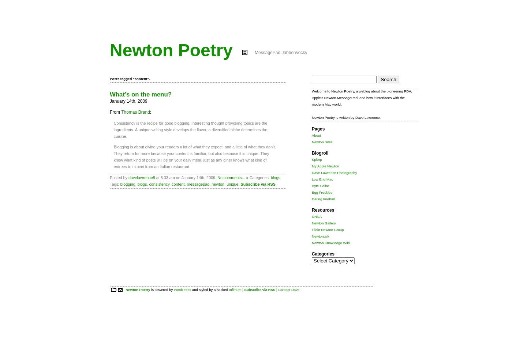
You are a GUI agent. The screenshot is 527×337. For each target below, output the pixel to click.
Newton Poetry (171, 50)
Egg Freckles (322, 192)
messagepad (198, 184)
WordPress (182, 290)
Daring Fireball (323, 199)
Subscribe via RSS (258, 184)
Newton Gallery (324, 223)
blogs (275, 177)
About (316, 135)
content (178, 184)
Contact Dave (288, 290)
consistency (159, 184)
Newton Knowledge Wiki (331, 243)
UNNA (317, 217)
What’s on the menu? (141, 94)
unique (232, 184)
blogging (127, 184)
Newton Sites (322, 142)
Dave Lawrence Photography (334, 173)
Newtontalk (320, 236)
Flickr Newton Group (328, 230)
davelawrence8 (141, 177)
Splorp (317, 160)
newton (218, 184)
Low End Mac (322, 179)
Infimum (235, 290)
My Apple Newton (325, 166)
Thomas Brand (135, 112)
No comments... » (232, 177)
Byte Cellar (320, 186)
